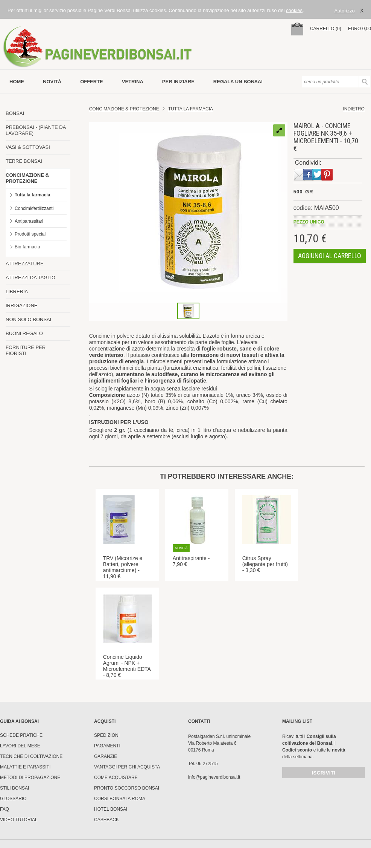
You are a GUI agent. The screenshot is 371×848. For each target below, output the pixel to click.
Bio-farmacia (27, 247)
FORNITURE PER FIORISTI (26, 350)
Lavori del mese (20, 746)
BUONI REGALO (24, 333)
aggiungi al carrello (329, 256)
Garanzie (105, 756)
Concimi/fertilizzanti (34, 208)
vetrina (132, 81)
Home (16, 81)
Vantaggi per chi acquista (127, 767)
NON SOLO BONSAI (28, 319)
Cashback (106, 819)
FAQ (4, 809)
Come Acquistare (116, 777)
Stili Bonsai (14, 788)
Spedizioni (107, 735)
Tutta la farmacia (32, 194)
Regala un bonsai (238, 81)
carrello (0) (325, 28)
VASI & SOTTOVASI (28, 147)
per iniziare (178, 81)
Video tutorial (19, 819)
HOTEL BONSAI (110, 809)
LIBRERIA (17, 291)
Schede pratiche (21, 735)
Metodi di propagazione (30, 777)
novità (52, 81)
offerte (91, 81)
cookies (294, 10)
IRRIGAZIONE (22, 305)
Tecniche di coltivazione (31, 756)
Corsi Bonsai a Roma (119, 798)
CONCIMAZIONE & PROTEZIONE (27, 178)
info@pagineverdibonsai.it (214, 777)
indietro (353, 109)
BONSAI (15, 113)
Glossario (13, 798)
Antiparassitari (29, 221)
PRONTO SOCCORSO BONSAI (126, 788)
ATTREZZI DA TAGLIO (30, 277)
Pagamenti (107, 746)
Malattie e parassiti (25, 767)
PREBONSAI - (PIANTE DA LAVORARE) (36, 130)
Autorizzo (344, 11)
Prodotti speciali (31, 234)
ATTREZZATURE (25, 263)
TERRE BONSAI (24, 161)
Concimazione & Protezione (124, 109)
